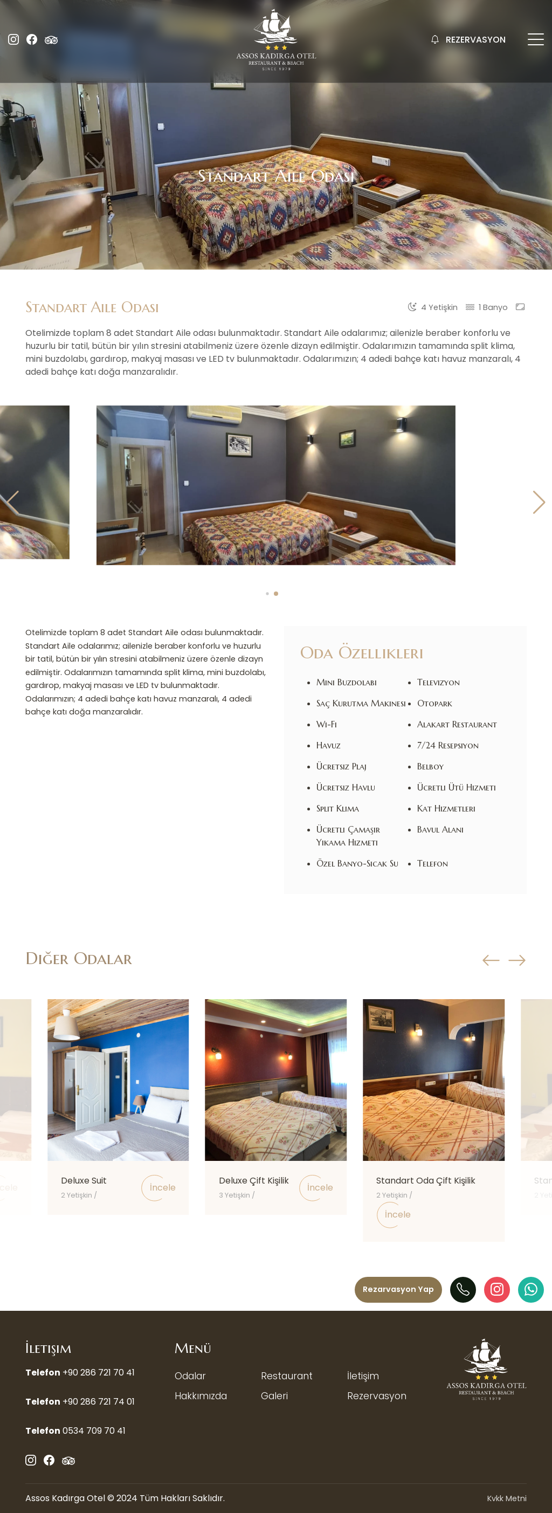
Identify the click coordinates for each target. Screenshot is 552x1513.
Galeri (274, 1396)
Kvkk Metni (507, 1498)
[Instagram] (497, 1290)
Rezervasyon (376, 1396)
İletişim (363, 1376)
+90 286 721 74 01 (99, 1401)
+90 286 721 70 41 (99, 1372)
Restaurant (287, 1376)
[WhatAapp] (531, 1290)
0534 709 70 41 (94, 1431)
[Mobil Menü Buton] (536, 41)
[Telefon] (463, 1290)
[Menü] (398, 1290)
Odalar (190, 1376)
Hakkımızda (201, 1396)
